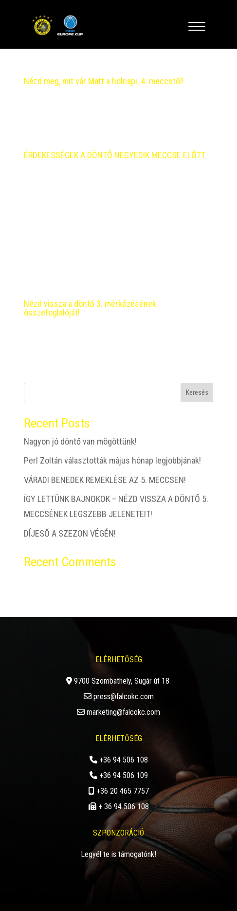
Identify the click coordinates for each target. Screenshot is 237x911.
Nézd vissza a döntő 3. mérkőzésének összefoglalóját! (90, 307)
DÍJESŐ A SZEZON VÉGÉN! (70, 533)
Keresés (197, 392)
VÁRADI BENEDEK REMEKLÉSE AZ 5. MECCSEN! (105, 480)
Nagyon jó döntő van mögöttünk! (80, 441)
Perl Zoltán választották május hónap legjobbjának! (112, 460)
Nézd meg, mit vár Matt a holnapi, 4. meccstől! (104, 81)
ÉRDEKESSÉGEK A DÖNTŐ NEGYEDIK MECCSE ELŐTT (114, 155)
